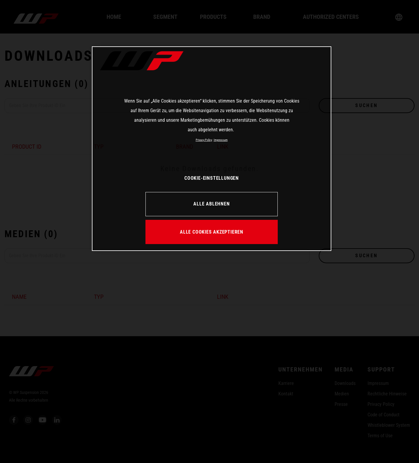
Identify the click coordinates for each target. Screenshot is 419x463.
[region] (211, 148)
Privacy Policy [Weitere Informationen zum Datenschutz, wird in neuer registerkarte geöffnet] (204, 139)
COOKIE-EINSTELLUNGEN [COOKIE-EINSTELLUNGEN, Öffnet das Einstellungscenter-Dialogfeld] (211, 178)
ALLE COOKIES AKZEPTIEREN (211, 232)
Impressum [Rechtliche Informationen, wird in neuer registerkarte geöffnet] (221, 139)
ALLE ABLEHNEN (211, 204)
